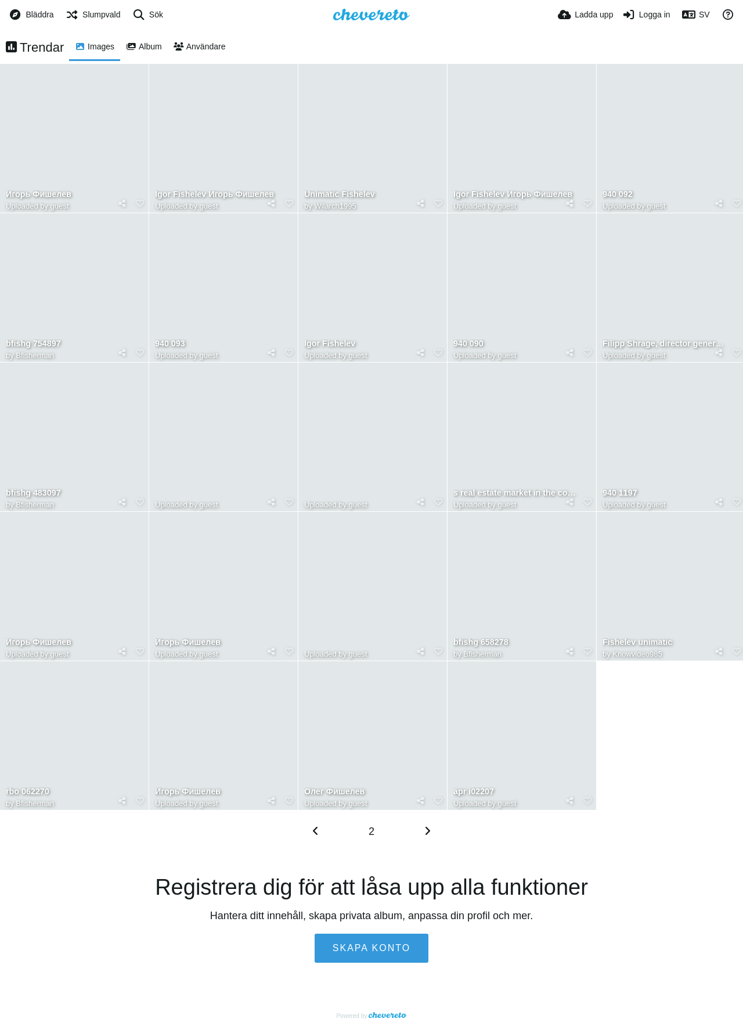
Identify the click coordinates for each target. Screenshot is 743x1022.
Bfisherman (35, 355)
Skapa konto (371, 948)
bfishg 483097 (33, 493)
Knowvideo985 (637, 654)
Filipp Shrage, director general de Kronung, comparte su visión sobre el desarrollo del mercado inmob (665, 343)
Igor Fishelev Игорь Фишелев (214, 194)
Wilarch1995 (335, 206)
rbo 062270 (27, 791)
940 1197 (620, 493)
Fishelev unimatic (637, 642)
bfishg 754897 (33, 343)
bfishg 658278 (480, 642)
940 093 (170, 343)
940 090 (468, 343)
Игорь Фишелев (38, 194)
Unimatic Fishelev (339, 194)
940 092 (618, 194)
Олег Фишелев (334, 791)
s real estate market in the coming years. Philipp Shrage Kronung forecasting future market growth (516, 493)
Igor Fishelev (329, 343)
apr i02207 (473, 791)
